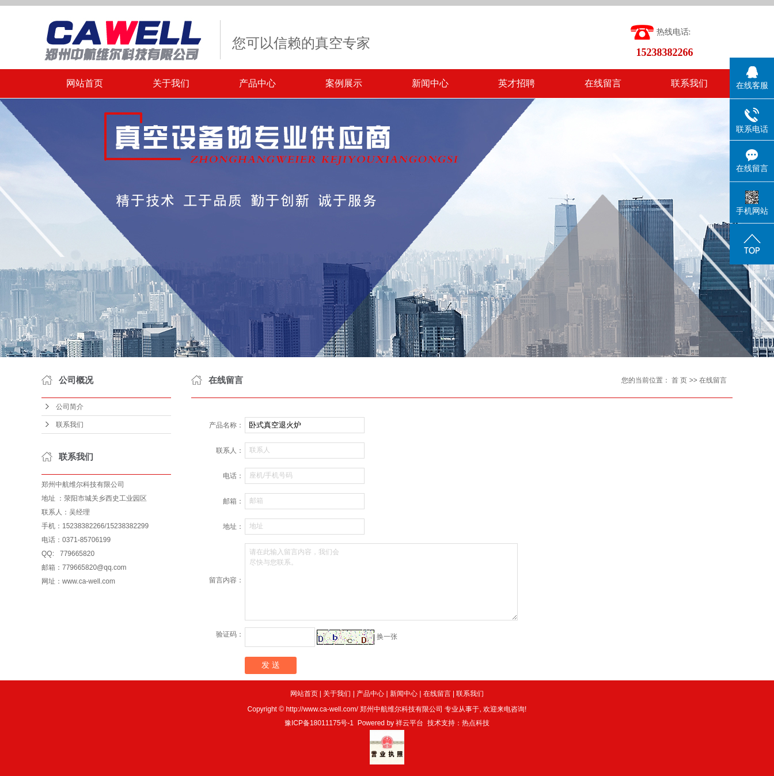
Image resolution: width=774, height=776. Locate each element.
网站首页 (84, 83)
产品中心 (257, 83)
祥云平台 (409, 723)
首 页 (679, 380)
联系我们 (689, 83)
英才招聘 (516, 83)
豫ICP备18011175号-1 (319, 723)
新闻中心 (430, 83)
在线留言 (603, 83)
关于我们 (171, 83)
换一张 (387, 637)
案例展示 (343, 83)
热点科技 (476, 723)
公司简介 (70, 407)
